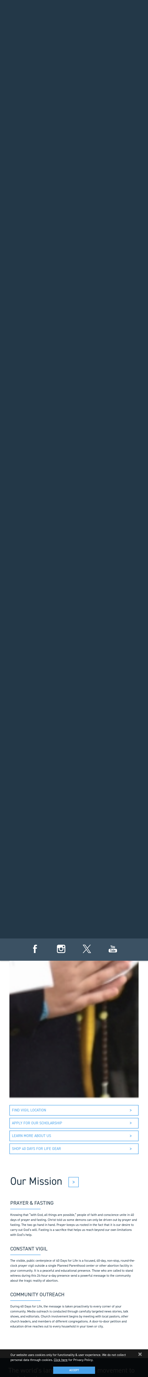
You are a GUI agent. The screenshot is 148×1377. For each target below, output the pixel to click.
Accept (74, 1370)
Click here (61, 1360)
